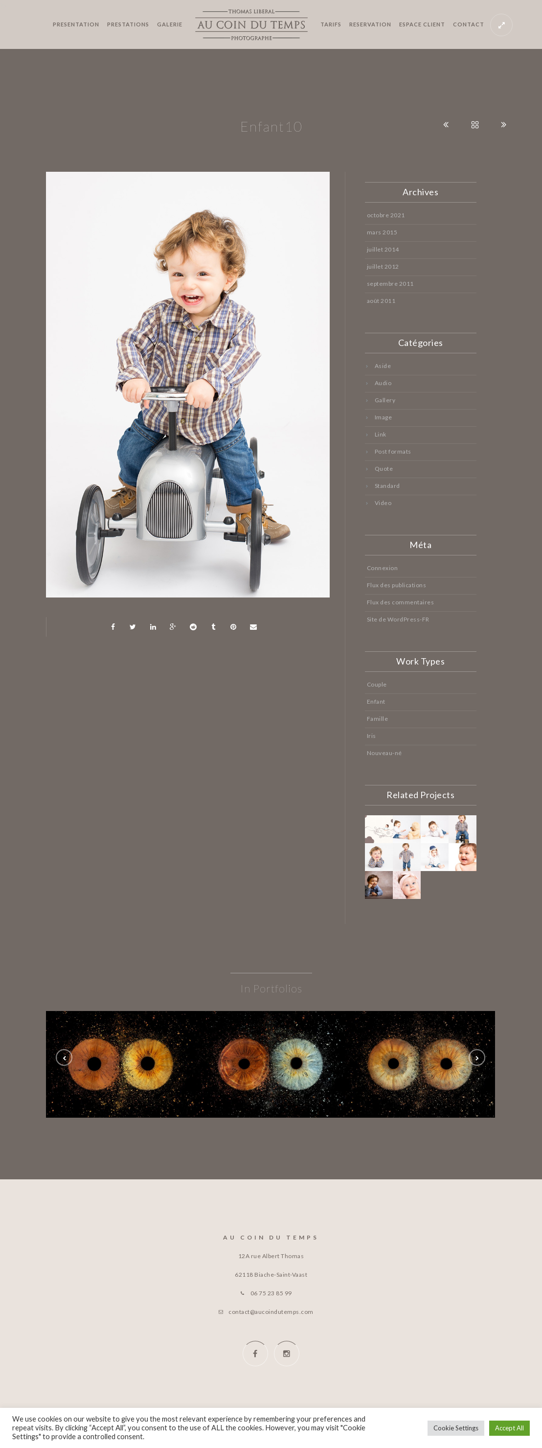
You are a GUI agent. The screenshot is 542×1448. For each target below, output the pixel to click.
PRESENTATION (76, 24)
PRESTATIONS (128, 24)
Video (383, 502)
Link (380, 434)
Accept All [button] (509, 1428)
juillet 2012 (383, 266)
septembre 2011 (390, 283)
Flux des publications (397, 585)
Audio (383, 383)
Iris (371, 735)
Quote (384, 468)
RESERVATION (370, 24)
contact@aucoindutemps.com (271, 1311)
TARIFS (330, 24)
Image (383, 417)
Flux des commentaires (400, 602)
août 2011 (381, 300)
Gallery (385, 400)
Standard (387, 485)
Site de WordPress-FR (398, 619)
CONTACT (468, 24)
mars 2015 (382, 232)
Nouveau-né (384, 753)
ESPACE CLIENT (422, 24)
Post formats (393, 451)
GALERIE (169, 24)
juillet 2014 (383, 249)
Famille (377, 718)
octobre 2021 (386, 215)
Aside (383, 365)
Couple (377, 684)
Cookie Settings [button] (455, 1428)
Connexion (382, 568)
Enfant (376, 701)
